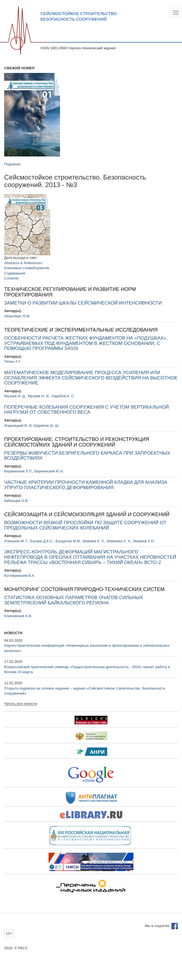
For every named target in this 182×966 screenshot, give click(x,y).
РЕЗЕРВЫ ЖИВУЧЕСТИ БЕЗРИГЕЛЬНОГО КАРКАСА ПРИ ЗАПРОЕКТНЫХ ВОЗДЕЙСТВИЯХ (87, 455)
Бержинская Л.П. (18, 471)
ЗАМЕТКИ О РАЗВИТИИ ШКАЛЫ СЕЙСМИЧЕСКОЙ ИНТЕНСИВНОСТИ (83, 303)
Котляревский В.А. (19, 575)
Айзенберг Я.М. (17, 316)
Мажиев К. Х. (94, 541)
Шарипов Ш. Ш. (46, 425)
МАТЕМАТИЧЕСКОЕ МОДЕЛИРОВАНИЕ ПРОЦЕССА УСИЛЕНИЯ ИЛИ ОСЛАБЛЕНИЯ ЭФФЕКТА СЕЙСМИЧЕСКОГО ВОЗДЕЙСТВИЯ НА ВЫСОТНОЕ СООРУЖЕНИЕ (91, 378)
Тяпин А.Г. (12, 361)
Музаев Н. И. (39, 396)
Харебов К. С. (63, 396)
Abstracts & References (23, 263)
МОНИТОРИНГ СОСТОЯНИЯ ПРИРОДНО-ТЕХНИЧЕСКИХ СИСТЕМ (84, 589)
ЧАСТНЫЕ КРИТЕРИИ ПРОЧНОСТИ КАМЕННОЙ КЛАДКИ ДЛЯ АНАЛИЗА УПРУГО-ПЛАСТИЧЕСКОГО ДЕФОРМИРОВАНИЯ (85, 485)
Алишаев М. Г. (16, 541)
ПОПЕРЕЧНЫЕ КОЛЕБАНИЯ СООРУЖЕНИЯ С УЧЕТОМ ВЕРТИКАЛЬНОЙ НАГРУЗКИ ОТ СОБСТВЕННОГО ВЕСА (86, 409)
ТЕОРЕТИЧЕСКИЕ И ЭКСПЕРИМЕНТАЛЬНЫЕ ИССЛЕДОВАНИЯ (80, 330)
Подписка (12, 164)
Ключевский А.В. (18, 616)
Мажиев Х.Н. (144, 541)
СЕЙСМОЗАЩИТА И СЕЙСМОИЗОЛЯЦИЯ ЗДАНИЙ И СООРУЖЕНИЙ (86, 514)
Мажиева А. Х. (119, 541)
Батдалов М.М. (68, 541)
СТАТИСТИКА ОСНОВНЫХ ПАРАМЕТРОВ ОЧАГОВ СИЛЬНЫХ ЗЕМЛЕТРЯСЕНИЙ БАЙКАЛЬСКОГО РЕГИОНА (73, 600)
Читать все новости (20, 704)
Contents (11, 278)
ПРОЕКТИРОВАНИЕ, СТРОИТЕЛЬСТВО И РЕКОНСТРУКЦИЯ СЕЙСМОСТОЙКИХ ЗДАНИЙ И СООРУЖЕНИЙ (76, 442)
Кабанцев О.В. (16, 501)
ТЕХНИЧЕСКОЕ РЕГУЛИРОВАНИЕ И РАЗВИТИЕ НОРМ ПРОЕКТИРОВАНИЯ (70, 292)
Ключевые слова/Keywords (26, 268)
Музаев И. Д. (15, 396)
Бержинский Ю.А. (49, 471)
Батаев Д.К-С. (42, 541)
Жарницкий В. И (18, 425)
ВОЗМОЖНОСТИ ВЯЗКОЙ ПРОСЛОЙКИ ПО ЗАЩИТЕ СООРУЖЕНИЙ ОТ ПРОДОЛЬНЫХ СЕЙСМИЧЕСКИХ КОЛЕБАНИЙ (85, 525)
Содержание (14, 273)
